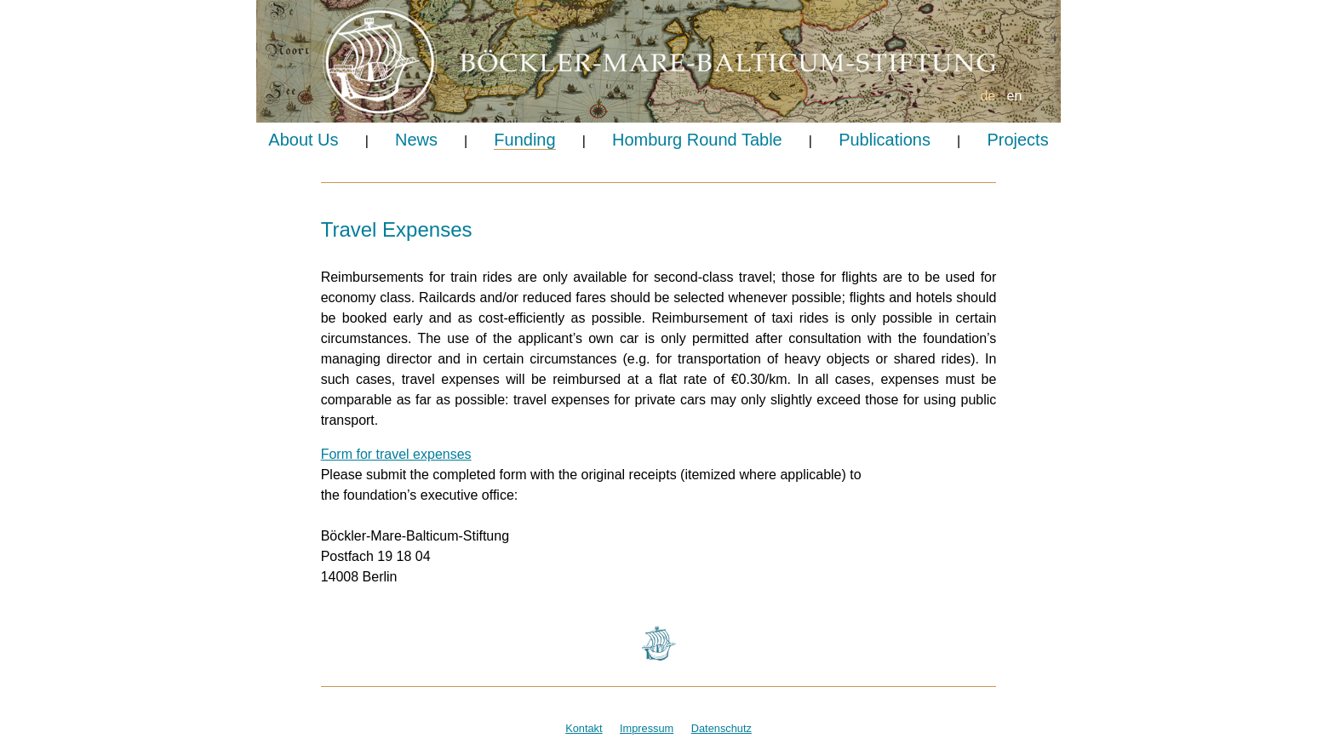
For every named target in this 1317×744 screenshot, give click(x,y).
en (1014, 96)
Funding (524, 139)
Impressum (646, 728)
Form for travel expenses (396, 454)
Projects (1017, 139)
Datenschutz (721, 728)
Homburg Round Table (697, 139)
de (987, 96)
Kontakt (583, 728)
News (416, 139)
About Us (303, 139)
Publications (884, 139)
